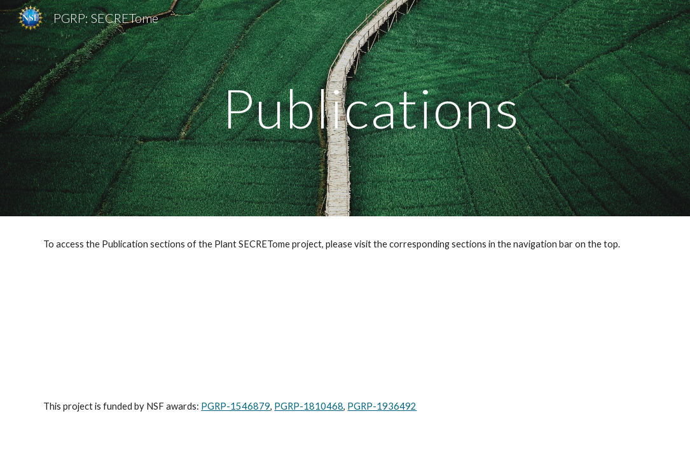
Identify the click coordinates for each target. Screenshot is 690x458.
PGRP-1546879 (235, 406)
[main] (371, 108)
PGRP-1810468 (308, 406)
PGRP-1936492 (382, 406)
